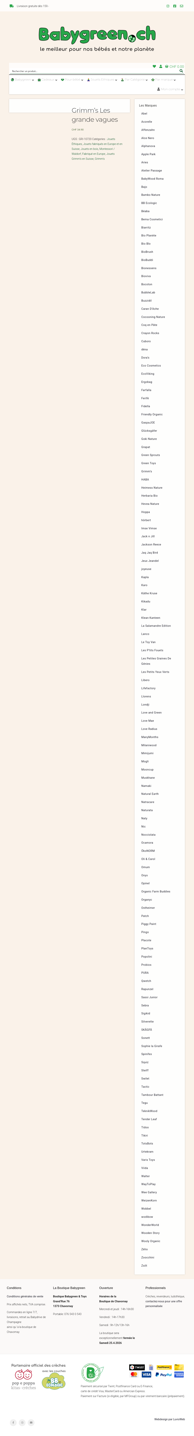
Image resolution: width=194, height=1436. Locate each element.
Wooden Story (150, 1233)
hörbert (146, 520)
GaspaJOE (148, 422)
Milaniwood (148, 745)
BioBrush (147, 252)
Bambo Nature (150, 195)
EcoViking (147, 373)
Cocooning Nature (153, 317)
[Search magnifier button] (181, 70)
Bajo (144, 187)
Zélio (144, 1249)
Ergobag (146, 382)
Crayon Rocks (150, 333)
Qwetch (146, 981)
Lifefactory (148, 688)
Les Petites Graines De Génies (156, 661)
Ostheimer (148, 908)
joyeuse (146, 569)
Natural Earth (150, 794)
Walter (145, 1176)
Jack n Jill (148, 536)
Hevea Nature (150, 504)
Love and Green (151, 712)
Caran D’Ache (150, 309)
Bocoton (146, 284)
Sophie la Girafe (151, 1046)
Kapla (145, 577)
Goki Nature (149, 439)
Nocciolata (148, 834)
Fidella (145, 406)
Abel (144, 113)
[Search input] (94, 71)
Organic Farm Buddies (155, 891)
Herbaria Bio (149, 495)
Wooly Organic (150, 1241)
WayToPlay (148, 1184)
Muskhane (148, 777)
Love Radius (149, 729)
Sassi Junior (149, 997)
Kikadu (145, 601)
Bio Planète (148, 235)
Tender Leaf (149, 1119)
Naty (144, 818)
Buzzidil (146, 300)
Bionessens (148, 268)
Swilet (145, 1078)
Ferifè (145, 398)
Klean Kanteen (150, 618)
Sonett (145, 1038)
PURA (145, 972)
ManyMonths (149, 737)
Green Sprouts (150, 455)
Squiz (145, 1062)
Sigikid (145, 1013)
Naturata (147, 810)
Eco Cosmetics (151, 365)
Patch (145, 916)
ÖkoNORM (148, 851)
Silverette (147, 1021)
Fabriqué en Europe (93, 154)
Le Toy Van (148, 642)
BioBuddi (147, 260)
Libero (145, 680)
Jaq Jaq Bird (149, 552)
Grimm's (100, 158)
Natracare (147, 802)
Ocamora (147, 842)
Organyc (146, 899)
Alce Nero (147, 138)
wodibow (147, 1217)
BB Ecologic (149, 203)
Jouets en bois (89, 149)
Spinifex (146, 1054)
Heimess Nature (152, 487)
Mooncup (147, 769)
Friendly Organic (152, 414)
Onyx (144, 875)
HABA (145, 479)
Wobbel (146, 1208)
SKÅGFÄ (146, 1029)
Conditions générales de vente (25, 1296)
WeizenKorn (149, 1200)
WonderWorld (150, 1225)
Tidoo (145, 1127)
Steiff (145, 1070)
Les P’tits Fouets (152, 650)
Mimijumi (147, 753)
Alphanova (148, 146)
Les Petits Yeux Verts (155, 672)
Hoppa (145, 512)
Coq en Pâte (149, 325)
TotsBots (147, 1143)
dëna (144, 349)
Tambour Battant (152, 1095)
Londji (145, 704)
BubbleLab (148, 292)
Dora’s (145, 357)
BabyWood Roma (152, 178)
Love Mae (147, 720)
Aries (144, 162)
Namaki (146, 786)
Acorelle (146, 121)
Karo (144, 585)
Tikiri (144, 1135)
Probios (146, 965)
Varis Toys (148, 1160)
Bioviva (146, 276)
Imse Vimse (149, 528)
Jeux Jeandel (150, 561)
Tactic (145, 1086)
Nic (143, 826)
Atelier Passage (151, 170)
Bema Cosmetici (152, 219)
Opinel (145, 883)
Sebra (145, 1005)
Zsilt (144, 1265)
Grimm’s (146, 471)
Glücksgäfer (149, 430)
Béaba (145, 211)
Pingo (145, 932)
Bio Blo (146, 243)
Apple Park (148, 154)
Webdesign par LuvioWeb (169, 1419)
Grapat (145, 447)
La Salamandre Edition (156, 626)
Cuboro (146, 341)
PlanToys (147, 948)
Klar (144, 609)
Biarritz (146, 227)
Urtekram (147, 1151)
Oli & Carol (148, 859)
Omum (145, 867)
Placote (146, 940)
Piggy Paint (148, 924)
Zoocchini (147, 1257)
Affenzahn (148, 130)
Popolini (146, 956)
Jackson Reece (151, 544)
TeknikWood (149, 1111)
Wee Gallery (149, 1192)
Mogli (145, 761)
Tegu (144, 1103)
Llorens (146, 696)
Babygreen (97, 39)
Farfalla (146, 390)
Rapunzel (147, 989)
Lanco (145, 634)
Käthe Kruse (149, 593)
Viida (144, 1168)
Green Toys (148, 463)
